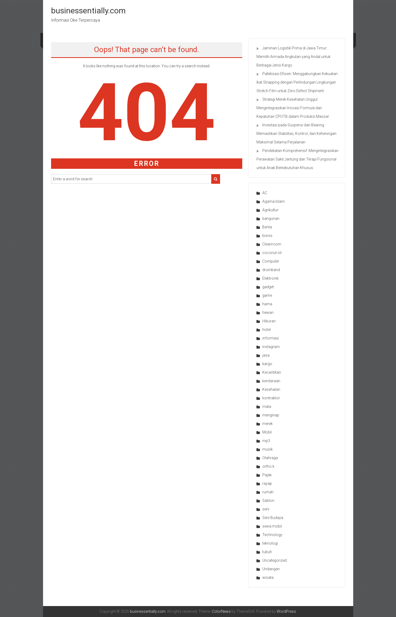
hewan (268, 312)
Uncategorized (274, 560)
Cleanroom (271, 244)
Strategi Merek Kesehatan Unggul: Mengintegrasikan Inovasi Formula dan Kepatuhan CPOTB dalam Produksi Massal (292, 108)
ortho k (268, 466)
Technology (272, 535)
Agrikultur (270, 210)
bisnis (267, 235)
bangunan (270, 218)
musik (267, 449)
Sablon (268, 500)
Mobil (267, 432)
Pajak (267, 475)
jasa (266, 355)
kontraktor (271, 398)
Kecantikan (271, 372)
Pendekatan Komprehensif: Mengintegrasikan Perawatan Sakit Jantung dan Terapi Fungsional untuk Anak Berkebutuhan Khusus (297, 159)
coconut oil (272, 253)
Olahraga (270, 458)
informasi (270, 338)
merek (267, 423)
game (267, 295)
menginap (270, 415)
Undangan (271, 569)
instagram (271, 347)
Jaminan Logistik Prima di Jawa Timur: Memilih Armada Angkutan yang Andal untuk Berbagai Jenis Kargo (293, 56)
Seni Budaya (272, 518)
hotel (266, 329)
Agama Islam (273, 201)
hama (267, 304)
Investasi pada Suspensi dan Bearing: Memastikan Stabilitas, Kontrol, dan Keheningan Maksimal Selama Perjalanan (296, 133)
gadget (268, 287)
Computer (270, 261)
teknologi (270, 543)
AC (264, 193)
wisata (268, 577)
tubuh (267, 552)
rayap (267, 483)
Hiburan (269, 321)
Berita (267, 227)
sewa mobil (272, 526)
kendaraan (271, 381)
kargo (267, 364)
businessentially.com (88, 10)
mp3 (266, 441)
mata (266, 406)
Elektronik (270, 278)
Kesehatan (271, 389)
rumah (268, 492)
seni (265, 509)
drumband (271, 270)
